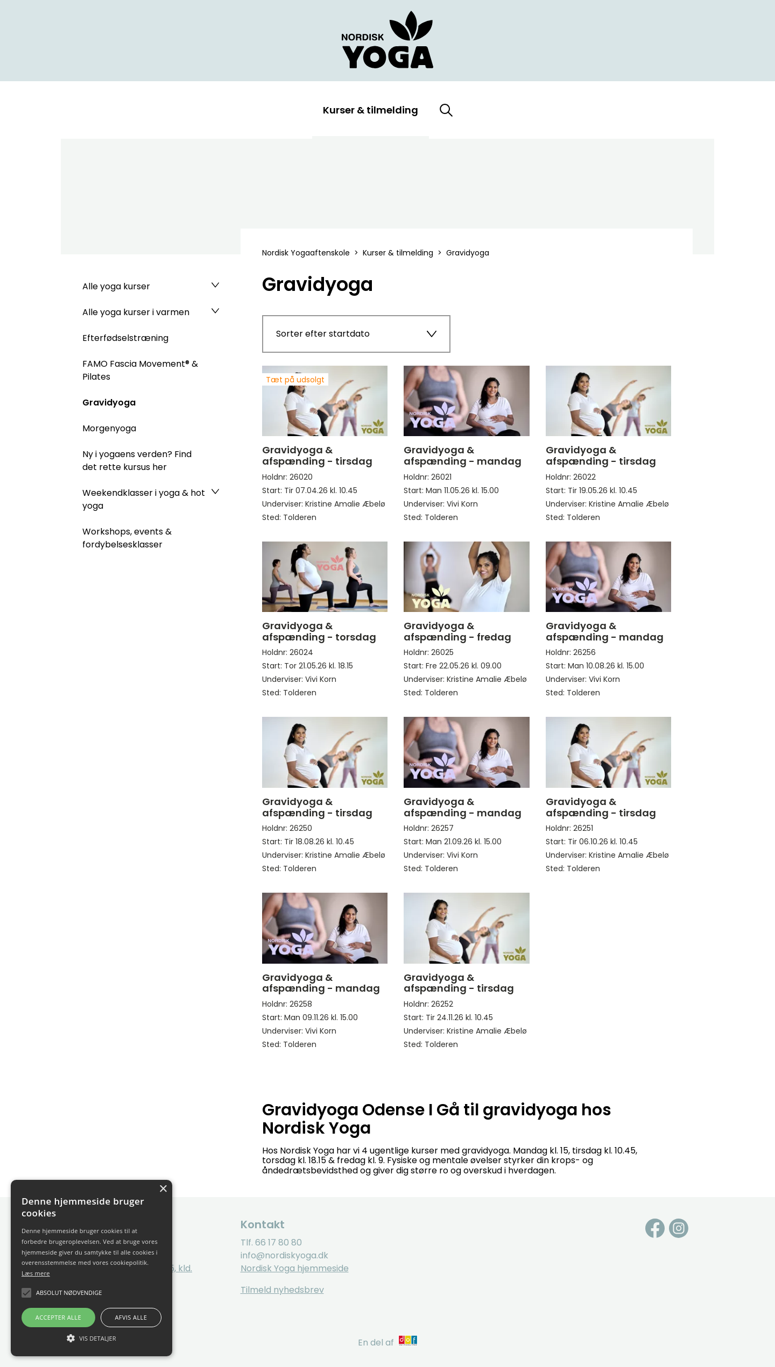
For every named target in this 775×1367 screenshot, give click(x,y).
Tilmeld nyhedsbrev (282, 1290)
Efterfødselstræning (125, 338)
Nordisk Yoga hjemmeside (295, 1268)
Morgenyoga (109, 428)
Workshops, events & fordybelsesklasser (127, 538)
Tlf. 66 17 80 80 (271, 1242)
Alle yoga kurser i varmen (135, 312)
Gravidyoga (109, 402)
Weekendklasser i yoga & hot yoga (143, 499)
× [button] (163, 1189)
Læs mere (36, 1273)
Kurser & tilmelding (370, 110)
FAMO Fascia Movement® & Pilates (140, 370)
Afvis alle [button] (131, 1317)
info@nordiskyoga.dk (284, 1255)
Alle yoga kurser (116, 286)
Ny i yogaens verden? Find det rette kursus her (137, 460)
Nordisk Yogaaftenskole (306, 252)
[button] (91, 1337)
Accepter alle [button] (58, 1317)
